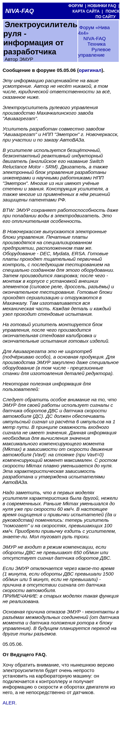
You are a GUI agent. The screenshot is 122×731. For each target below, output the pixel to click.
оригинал (90, 70)
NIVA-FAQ (94, 38)
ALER (9, 702)
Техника (97, 44)
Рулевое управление (94, 52)
